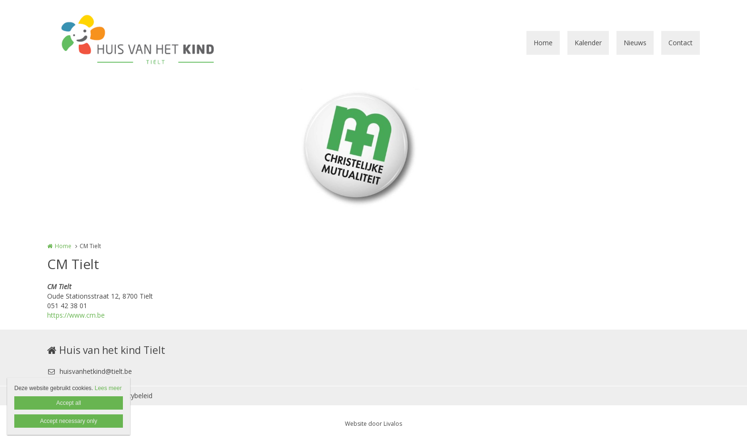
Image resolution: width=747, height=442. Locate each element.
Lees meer (108, 388)
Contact (680, 42)
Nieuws (635, 42)
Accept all (68, 403)
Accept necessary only (68, 421)
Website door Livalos (373, 424)
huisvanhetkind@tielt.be (89, 371)
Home (543, 42)
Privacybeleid (132, 395)
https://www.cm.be (76, 315)
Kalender (588, 42)
